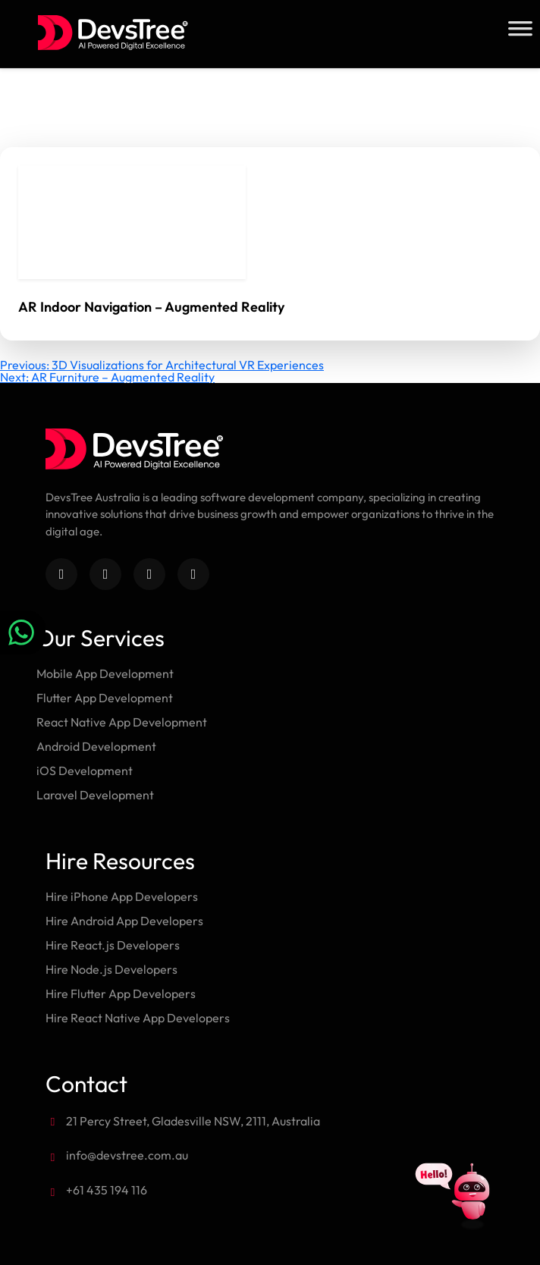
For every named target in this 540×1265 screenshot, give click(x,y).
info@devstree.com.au (127, 1155)
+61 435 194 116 (106, 1190)
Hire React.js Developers (113, 945)
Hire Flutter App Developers (121, 993)
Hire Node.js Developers (111, 969)
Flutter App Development (104, 698)
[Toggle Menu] (520, 28)
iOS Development (84, 770)
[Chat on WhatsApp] (23, 632)
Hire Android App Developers (124, 921)
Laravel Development (95, 795)
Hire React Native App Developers (138, 1018)
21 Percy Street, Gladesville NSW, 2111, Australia (193, 1120)
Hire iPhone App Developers (122, 896)
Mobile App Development (105, 673)
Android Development (96, 746)
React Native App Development (121, 722)
